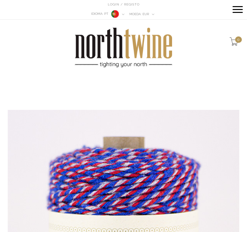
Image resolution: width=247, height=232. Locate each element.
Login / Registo (124, 4)
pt (108, 14)
